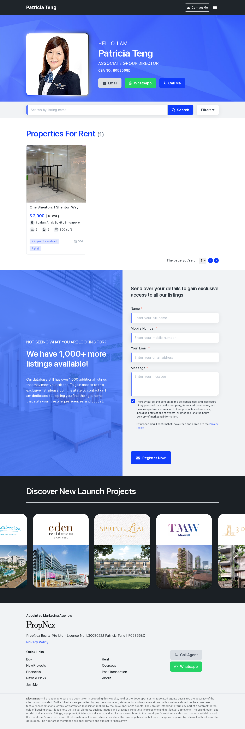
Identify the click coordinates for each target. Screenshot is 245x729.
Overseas (109, 665)
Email (110, 82)
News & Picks (36, 678)
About (106, 678)
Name (136, 309)
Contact (197, 7)
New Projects (36, 665)
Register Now (151, 457)
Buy (29, 659)
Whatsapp (140, 82)
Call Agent (186, 654)
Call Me (172, 82)
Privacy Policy (37, 642)
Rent (105, 659)
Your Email (140, 348)
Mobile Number (144, 328)
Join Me (32, 684)
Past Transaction (114, 672)
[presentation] (162, 441)
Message (139, 368)
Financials (33, 672)
